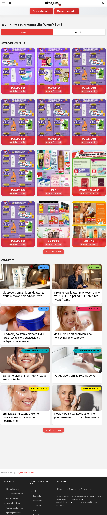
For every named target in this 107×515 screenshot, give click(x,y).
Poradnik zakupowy (14, 508)
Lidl (34, 491)
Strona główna (6, 473)
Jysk (35, 510)
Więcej (79, 32)
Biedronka (37, 496)
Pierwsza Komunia (41, 11)
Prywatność (86, 489)
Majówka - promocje (66, 11)
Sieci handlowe (12, 498)
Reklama (72, 489)
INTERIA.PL (70, 502)
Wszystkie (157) (27, 32)
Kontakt (60, 489)
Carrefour (37, 505)
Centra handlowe (13, 503)
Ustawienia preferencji (81, 499)
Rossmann (37, 501)
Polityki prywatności (63, 499)
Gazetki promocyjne (14, 494)
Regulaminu (93, 496)
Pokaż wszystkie (53, 252)
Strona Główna (12, 489)
